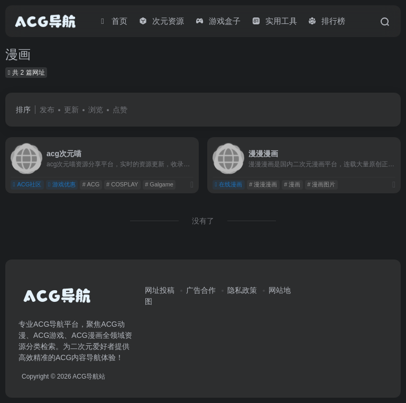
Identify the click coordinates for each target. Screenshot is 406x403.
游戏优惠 (62, 184)
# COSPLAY (122, 184)
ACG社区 (27, 184)
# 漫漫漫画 (263, 184)
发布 (47, 109)
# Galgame (159, 184)
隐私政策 (242, 290)
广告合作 (201, 290)
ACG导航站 (88, 376)
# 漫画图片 (321, 184)
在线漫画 (228, 184)
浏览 (95, 109)
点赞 (120, 109)
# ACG (90, 184)
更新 (71, 109)
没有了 (203, 221)
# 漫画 (292, 184)
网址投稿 (159, 290)
